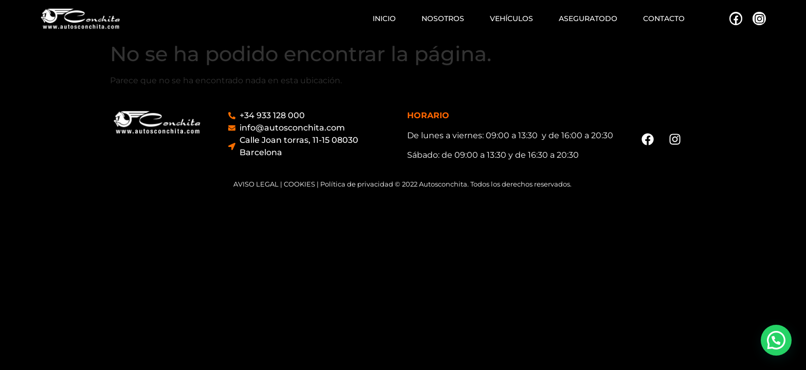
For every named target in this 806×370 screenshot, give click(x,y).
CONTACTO (664, 18)
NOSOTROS (443, 18)
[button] (776, 340)
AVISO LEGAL (256, 184)
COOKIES (299, 184)
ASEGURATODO (588, 18)
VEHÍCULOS (511, 18)
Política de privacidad (356, 184)
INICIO (384, 18)
